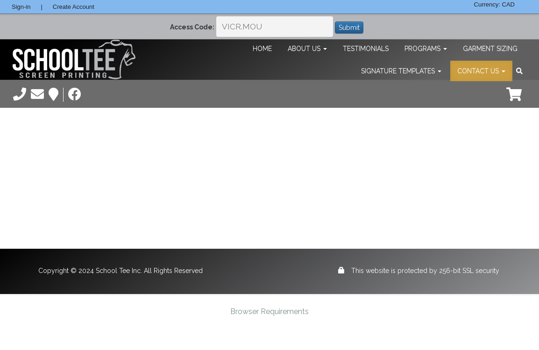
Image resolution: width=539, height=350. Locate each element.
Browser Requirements (269, 311)
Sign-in (21, 6)
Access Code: (192, 27)
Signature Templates (401, 71)
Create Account (73, 6)
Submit (349, 27)
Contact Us (481, 71)
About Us (307, 48)
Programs (425, 48)
